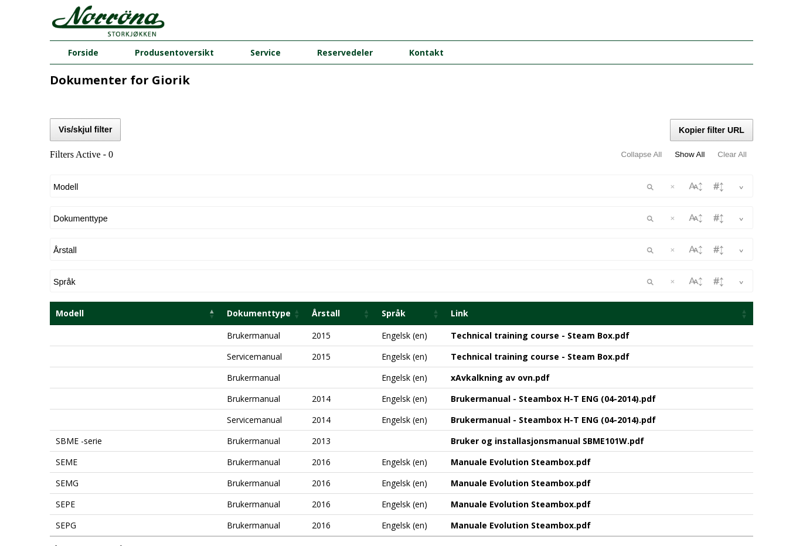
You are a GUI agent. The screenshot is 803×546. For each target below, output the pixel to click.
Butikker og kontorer (402, 532)
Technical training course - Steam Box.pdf (540, 240)
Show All (690, 154)
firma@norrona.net (401, 498)
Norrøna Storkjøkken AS (401, 479)
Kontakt (426, 52)
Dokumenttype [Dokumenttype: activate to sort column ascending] (259, 218)
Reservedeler (345, 52)
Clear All (732, 154)
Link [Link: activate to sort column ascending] (459, 218)
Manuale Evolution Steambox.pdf (521, 367)
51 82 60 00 (401, 510)
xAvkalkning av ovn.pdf (500, 282)
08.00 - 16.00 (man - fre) (402, 521)
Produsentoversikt (174, 52)
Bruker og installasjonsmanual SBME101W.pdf (547, 346)
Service (265, 52)
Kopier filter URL (711, 130)
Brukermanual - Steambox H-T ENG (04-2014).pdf (553, 303)
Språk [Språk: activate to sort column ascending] (394, 218)
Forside (83, 52)
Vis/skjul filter (85, 129)
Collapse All (641, 154)
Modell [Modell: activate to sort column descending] (70, 218)
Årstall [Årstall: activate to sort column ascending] (326, 218)
